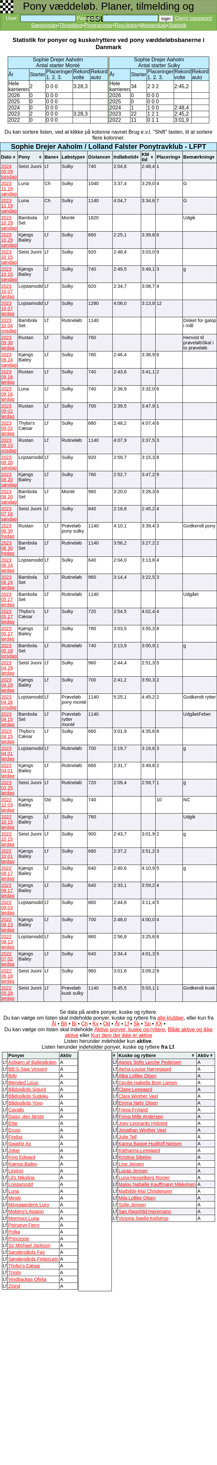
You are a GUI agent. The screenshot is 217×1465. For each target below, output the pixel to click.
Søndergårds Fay (26, 1252)
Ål (54, 1023)
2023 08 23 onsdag (8, 445)
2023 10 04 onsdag (8, 325)
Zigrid (14, 1286)
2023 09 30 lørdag (8, 342)
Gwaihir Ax (19, 1143)
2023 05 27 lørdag (8, 599)
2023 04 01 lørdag (8, 753)
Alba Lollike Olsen (137, 1075)
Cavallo (16, 1109)
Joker (14, 1150)
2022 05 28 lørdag (8, 993)
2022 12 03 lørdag (8, 805)
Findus (15, 1136)
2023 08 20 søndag (9, 462)
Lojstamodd (20, 1184)
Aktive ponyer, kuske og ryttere (129, 1029)
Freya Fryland (133, 1109)
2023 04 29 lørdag (8, 668)
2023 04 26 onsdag (8, 702)
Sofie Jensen (132, 1204)
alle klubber (170, 1018)
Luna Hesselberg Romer (144, 1177)
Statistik (178, 25)
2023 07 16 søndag (9, 514)
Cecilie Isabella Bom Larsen (148, 1082)
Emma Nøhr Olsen (138, 1103)
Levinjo (15, 1170)
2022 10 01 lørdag (8, 856)
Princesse (18, 1238)
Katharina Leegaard (139, 1150)
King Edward (21, 1157)
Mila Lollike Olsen (137, 1197)
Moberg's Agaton (26, 1211)
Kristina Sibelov (135, 1157)
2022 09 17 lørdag (8, 873)
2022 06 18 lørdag (8, 976)
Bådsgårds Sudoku (28, 1096)
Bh (64, 1023)
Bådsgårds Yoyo (25, 1103)
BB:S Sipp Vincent (27, 1069)
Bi (74, 1023)
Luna (13, 1191)
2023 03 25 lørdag (8, 787)
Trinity (14, 1272)
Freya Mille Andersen (141, 1116)
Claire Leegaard (135, 1089)
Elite (13, 1123)
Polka (14, 1231)
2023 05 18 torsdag (9, 651)
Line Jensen (131, 1164)
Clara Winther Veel (138, 1096)
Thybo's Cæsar (24, 1265)
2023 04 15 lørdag (8, 719)
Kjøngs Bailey (22, 1164)
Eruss (14, 1130)
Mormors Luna (23, 1218)
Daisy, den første (26, 1116)
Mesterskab (153, 25)
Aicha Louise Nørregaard (145, 1069)
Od (106, 1023)
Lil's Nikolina (21, 1177)
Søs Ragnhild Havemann (145, 1211)
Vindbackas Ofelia (27, 1279)
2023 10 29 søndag (9, 223)
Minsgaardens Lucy (28, 1204)
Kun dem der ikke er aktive (121, 1035)
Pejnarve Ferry (23, 1225)
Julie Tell (128, 1136)
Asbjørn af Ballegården (32, 1062)
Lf (127, 1023)
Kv (95, 1023)
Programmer (98, 25)
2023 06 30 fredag (8, 531)
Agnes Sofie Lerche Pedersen (150, 1062)
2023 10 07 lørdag (8, 291)
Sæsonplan (44, 25)
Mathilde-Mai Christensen (145, 1191)
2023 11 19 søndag (9, 188)
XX (158, 1023)
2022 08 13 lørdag (8, 924)
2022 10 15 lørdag (8, 822)
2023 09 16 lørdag (8, 377)
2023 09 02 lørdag (8, 411)
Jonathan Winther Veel (142, 1130)
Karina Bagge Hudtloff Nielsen (150, 1143)
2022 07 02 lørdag (8, 959)
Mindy (14, 1197)
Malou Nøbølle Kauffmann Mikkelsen (157, 1184)
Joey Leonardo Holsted (143, 1123)
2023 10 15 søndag (9, 257)
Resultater (126, 25)
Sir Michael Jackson (29, 1245)
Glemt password (193, 18)
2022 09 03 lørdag (8, 907)
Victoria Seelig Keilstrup (144, 1218)
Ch (84, 1023)
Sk (137, 1023)
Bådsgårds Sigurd (27, 1089)
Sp (147, 1023)
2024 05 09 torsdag (9, 171)
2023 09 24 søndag (9, 360)
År (117, 1023)
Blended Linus (23, 1082)
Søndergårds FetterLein (33, 1259)
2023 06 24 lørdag (8, 565)
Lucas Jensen (133, 1170)
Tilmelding (70, 25)
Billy (12, 1075)
